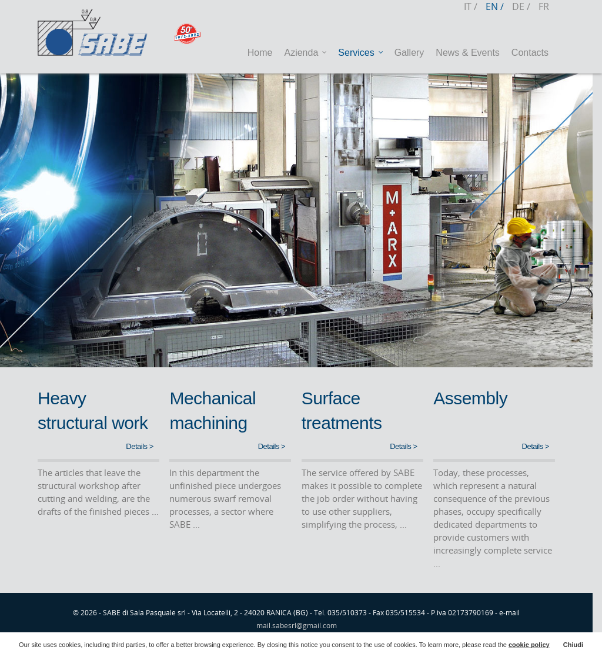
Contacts (530, 53)
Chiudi (573, 644)
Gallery (409, 53)
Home (260, 53)
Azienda (305, 53)
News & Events (467, 53)
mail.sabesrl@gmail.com (296, 626)
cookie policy (529, 644)
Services (360, 53)
